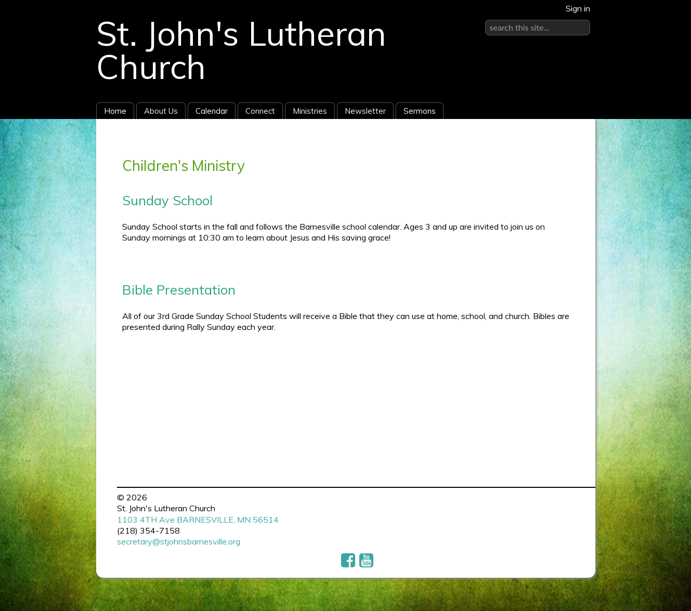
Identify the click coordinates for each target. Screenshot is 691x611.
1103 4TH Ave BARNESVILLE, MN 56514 (198, 519)
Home (115, 111)
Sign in (578, 8)
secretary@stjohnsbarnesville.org (178, 541)
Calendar (211, 111)
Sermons (419, 111)
